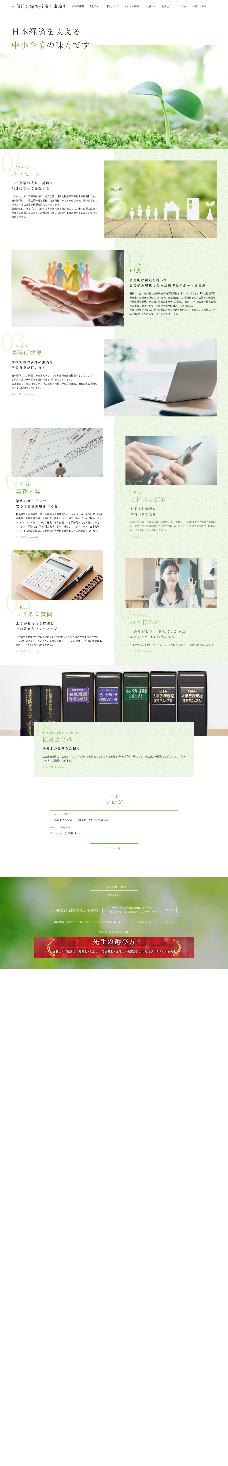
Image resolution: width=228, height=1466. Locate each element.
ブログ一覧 (114, 854)
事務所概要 (78, 6)
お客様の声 (150, 6)
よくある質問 (131, 6)
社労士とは (168, 6)
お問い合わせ (199, 6)
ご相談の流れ (112, 6)
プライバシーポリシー (163, 925)
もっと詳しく (22, 406)
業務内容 (94, 6)
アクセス (168, 913)
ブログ (182, 6)
